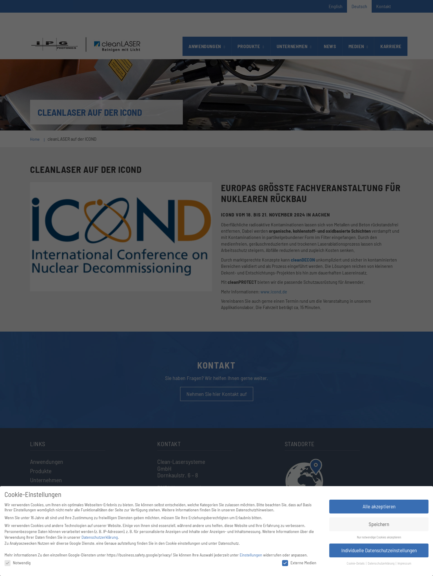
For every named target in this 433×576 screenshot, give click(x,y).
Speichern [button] (379, 524)
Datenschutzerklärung (99, 537)
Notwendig (18, 562)
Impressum (404, 563)
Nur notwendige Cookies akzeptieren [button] (379, 537)
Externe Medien (299, 562)
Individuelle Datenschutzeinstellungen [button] (379, 550)
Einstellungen (251, 554)
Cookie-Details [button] (356, 563)
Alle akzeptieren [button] (379, 506)
